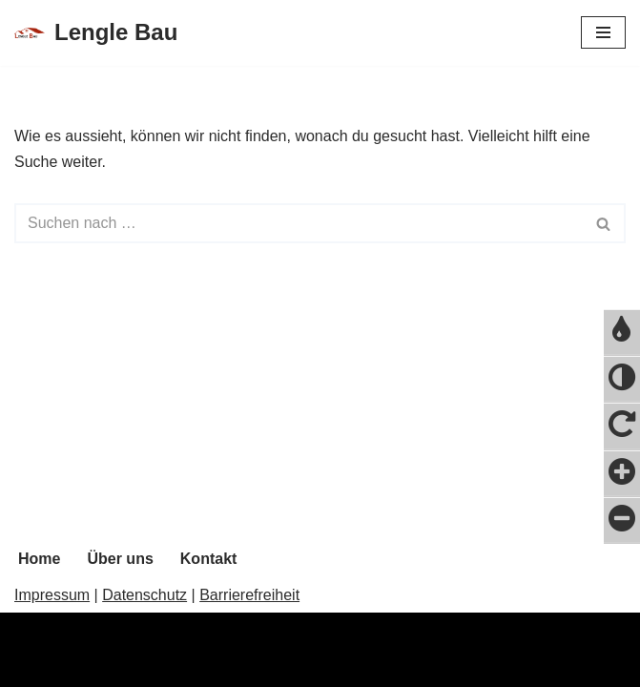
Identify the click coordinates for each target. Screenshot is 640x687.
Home (39, 559)
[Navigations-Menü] (603, 32)
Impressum (52, 595)
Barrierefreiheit (249, 595)
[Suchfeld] (298, 223)
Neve (32, 666)
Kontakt (208, 559)
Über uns (120, 559)
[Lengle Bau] (95, 32)
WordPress (206, 666)
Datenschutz (144, 595)
